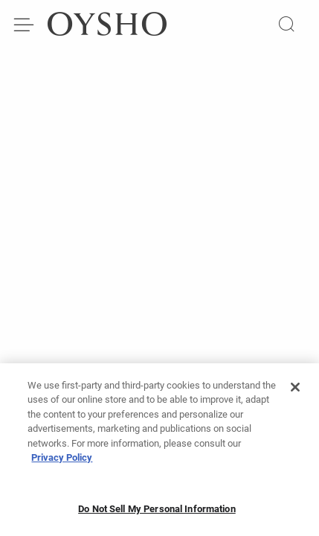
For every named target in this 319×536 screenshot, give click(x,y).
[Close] (295, 391)
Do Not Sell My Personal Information (157, 513)
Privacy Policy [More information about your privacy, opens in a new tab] (61, 462)
